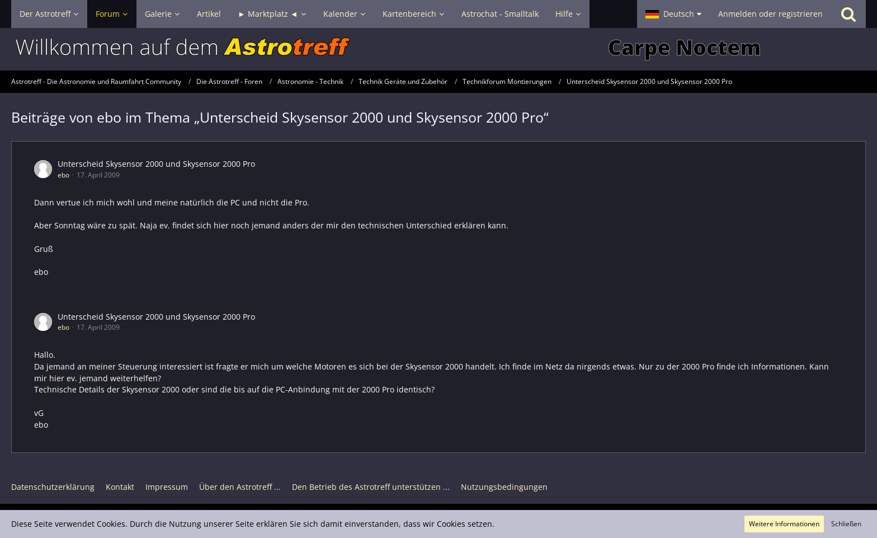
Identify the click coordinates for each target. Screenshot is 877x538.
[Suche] (848, 14)
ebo (63, 175)
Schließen (846, 523)
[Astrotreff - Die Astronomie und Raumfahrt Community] (438, 49)
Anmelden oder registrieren (770, 13)
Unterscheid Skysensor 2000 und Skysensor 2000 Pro (156, 163)
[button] (673, 14)
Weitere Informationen (784, 523)
